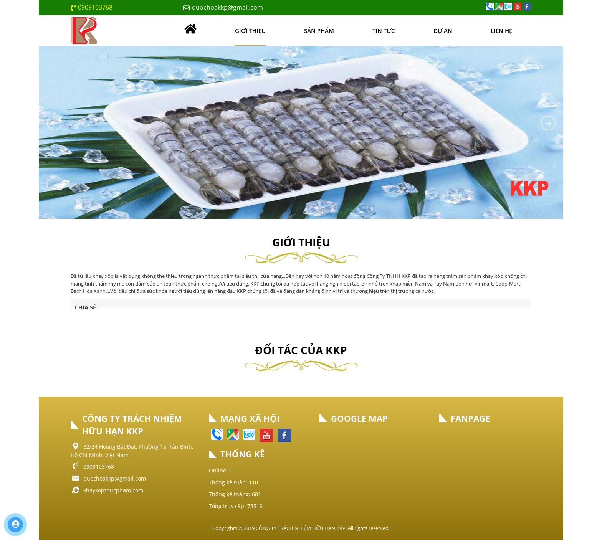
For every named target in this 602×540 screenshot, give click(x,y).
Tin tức (383, 31)
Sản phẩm (319, 31)
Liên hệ (501, 31)
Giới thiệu (250, 31)
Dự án (442, 31)
